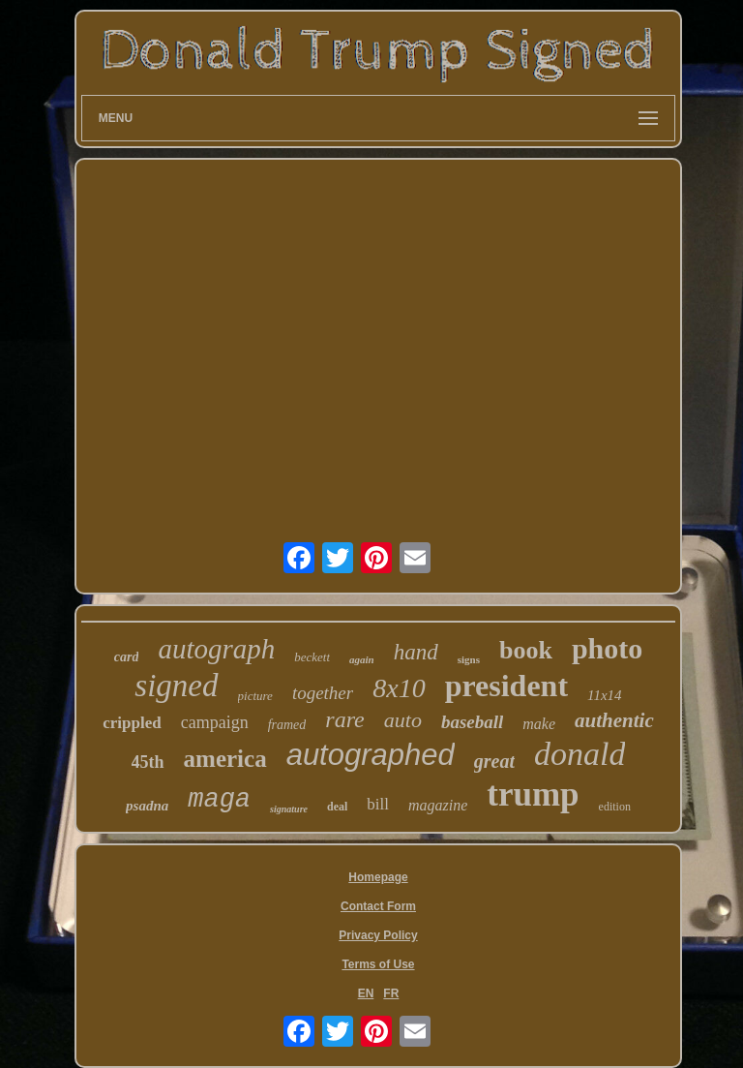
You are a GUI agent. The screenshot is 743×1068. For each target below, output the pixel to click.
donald (579, 754)
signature (289, 809)
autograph (216, 648)
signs (469, 659)
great (494, 761)
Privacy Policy (378, 935)
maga (219, 799)
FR (391, 993)
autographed (370, 755)
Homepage (377, 877)
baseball (472, 722)
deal (337, 806)
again (361, 659)
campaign (215, 722)
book (525, 650)
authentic (614, 720)
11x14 (604, 695)
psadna (147, 805)
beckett (312, 657)
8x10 (398, 688)
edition (615, 806)
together (322, 693)
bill (378, 804)
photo (607, 648)
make (538, 724)
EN (366, 993)
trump (533, 794)
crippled (132, 723)
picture (255, 695)
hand (416, 652)
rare (344, 719)
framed (287, 724)
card (126, 657)
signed (176, 685)
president (506, 685)
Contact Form (378, 906)
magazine (437, 805)
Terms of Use (378, 964)
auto (403, 720)
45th (148, 762)
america (225, 759)
